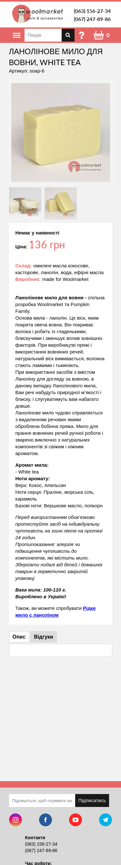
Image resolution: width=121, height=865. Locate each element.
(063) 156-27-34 (92, 11)
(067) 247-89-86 (92, 19)
